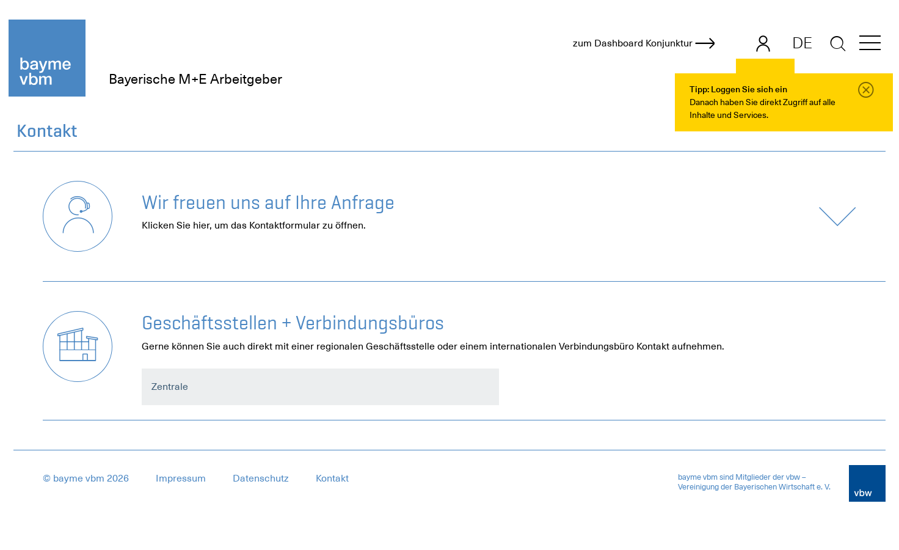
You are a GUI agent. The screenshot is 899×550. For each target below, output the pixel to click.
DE (802, 43)
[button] (870, 44)
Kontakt (332, 478)
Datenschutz (261, 478)
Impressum (181, 478)
